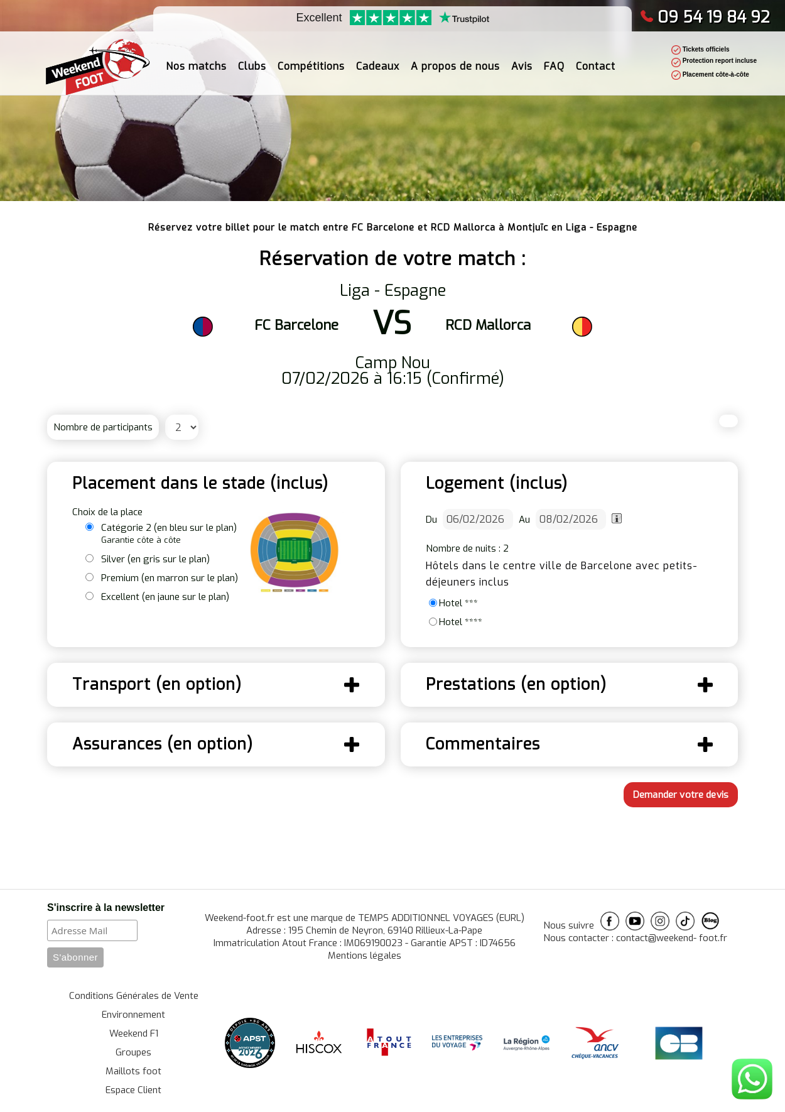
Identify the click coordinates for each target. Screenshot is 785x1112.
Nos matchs (196, 60)
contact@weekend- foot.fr (671, 938)
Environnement (133, 1014)
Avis (522, 60)
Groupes (133, 1052)
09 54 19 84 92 (705, 17)
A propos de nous (455, 60)
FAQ (554, 60)
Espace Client (133, 1090)
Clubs (252, 60)
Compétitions (311, 60)
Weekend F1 (133, 1033)
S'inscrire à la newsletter (106, 907)
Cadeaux (377, 60)
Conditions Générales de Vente (133, 995)
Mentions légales (364, 955)
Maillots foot (133, 1071)
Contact (595, 60)
